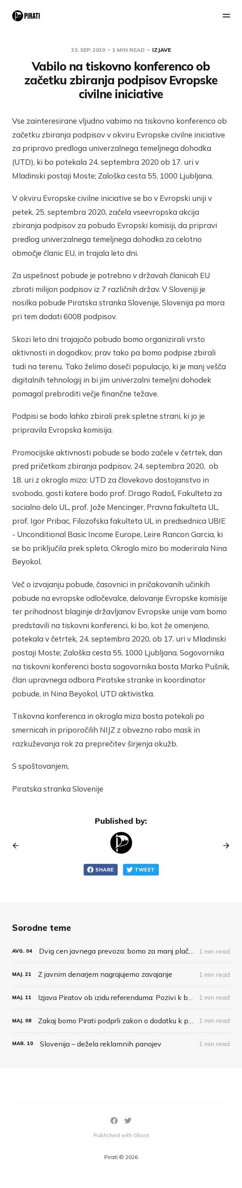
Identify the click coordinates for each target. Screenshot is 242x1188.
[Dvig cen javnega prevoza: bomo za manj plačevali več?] (121, 951)
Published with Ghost (121, 1135)
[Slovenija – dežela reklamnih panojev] (121, 1044)
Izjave (161, 49)
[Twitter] (128, 1120)
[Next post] (223, 845)
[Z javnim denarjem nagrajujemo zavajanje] (121, 974)
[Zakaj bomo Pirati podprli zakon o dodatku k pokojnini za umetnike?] (121, 1020)
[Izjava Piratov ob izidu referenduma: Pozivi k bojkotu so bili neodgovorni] (121, 997)
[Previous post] (18, 845)
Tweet (141, 870)
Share (100, 870)
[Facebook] (114, 1120)
